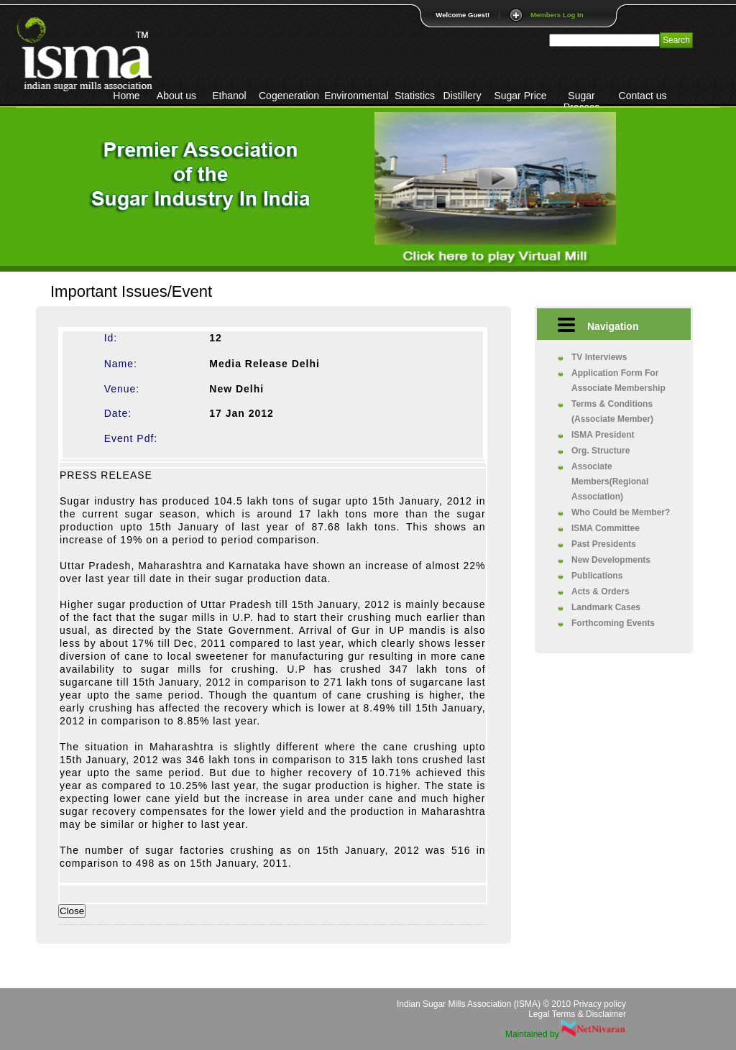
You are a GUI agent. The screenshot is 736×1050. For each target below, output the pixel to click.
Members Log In (557, 15)
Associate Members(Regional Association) (609, 481)
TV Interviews (599, 357)
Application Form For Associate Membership (618, 380)
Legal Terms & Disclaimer (577, 1014)
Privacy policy (600, 1004)
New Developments (610, 560)
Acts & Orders (600, 591)
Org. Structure (600, 451)
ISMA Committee (605, 528)
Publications (596, 576)
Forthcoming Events (613, 623)
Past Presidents (603, 544)
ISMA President (603, 435)
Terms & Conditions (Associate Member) (612, 411)
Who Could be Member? (620, 512)
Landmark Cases (605, 607)
